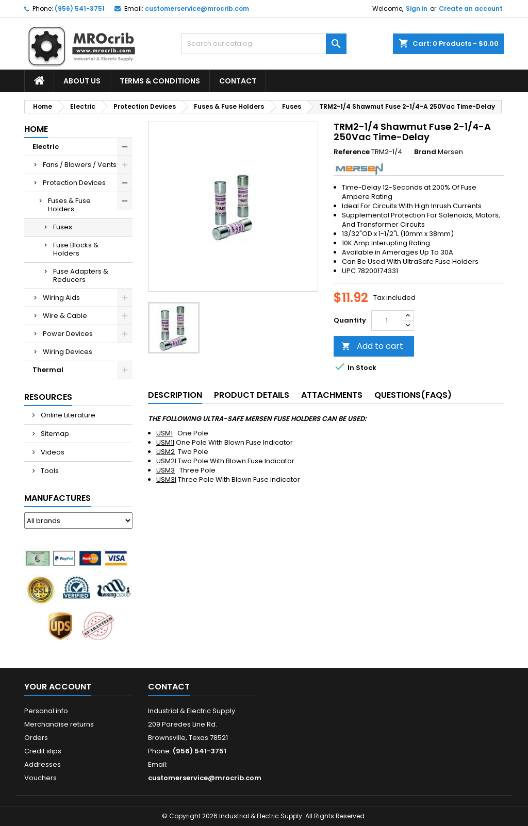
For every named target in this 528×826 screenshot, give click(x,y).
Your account (57, 687)
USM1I (165, 442)
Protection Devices (74, 183)
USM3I (166, 479)
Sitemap (54, 434)
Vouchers (40, 778)
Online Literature (67, 415)
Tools (49, 471)
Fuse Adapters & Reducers (80, 275)
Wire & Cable (65, 316)
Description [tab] (175, 395)
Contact (237, 81)
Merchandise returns (59, 724)
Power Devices (68, 334)
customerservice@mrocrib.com (197, 8)
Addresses (42, 764)
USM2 (165, 452)
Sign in (416, 8)
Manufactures (57, 498)
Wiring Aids (61, 297)
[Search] (264, 43)
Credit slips (42, 751)
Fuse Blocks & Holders (75, 249)
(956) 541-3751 (80, 8)
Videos (51, 452)
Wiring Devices (67, 352)
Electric (45, 146)
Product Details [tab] (251, 395)
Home (36, 129)
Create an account (471, 8)
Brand (425, 152)
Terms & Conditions (160, 81)
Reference (352, 152)
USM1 (164, 433)
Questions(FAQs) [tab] (413, 395)
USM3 (165, 470)
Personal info (46, 711)
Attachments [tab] (331, 395)
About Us (82, 81)
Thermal (47, 370)
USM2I (166, 461)
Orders (36, 738)
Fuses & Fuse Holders (69, 205)
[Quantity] (386, 320)
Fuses (62, 227)
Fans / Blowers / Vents (80, 165)
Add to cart (372, 346)
